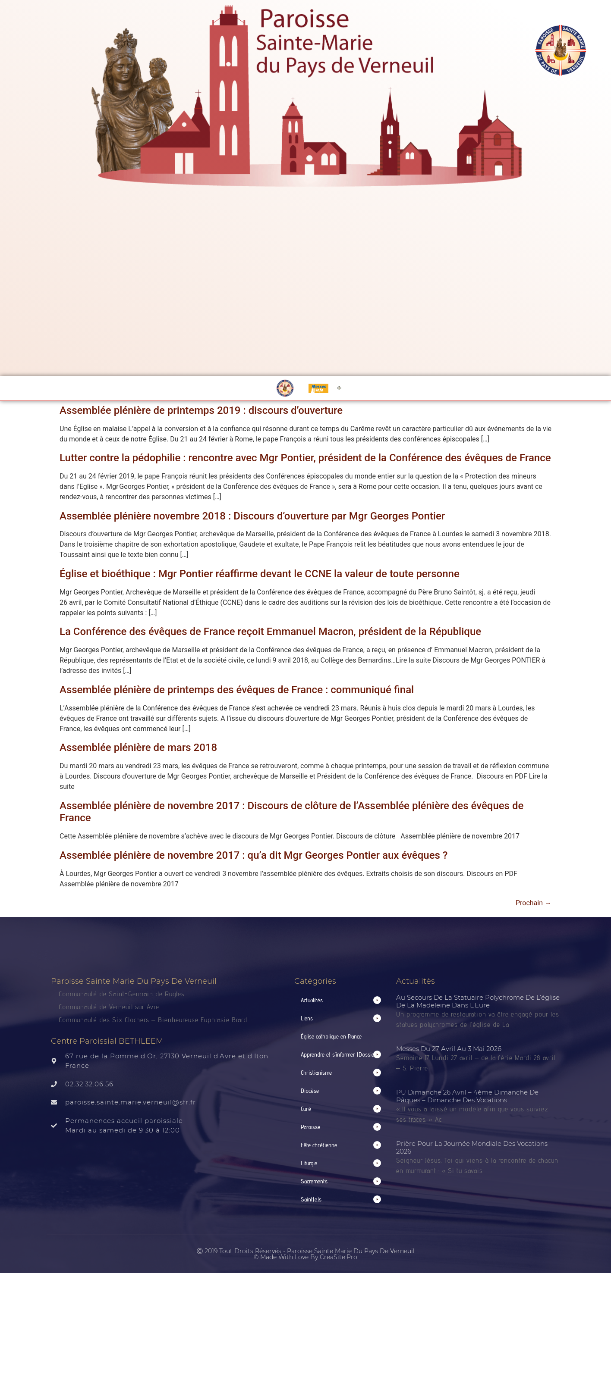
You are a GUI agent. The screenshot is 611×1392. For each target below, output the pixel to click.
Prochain (533, 903)
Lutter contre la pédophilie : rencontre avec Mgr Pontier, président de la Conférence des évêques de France (305, 458)
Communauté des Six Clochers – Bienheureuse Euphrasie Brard (154, 1020)
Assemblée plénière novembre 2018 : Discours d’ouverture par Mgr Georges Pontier (252, 516)
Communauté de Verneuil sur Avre (109, 1007)
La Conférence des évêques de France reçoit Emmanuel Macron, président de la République (270, 632)
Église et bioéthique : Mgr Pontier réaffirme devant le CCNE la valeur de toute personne (260, 574)
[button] (340, 1000)
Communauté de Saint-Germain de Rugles (122, 994)
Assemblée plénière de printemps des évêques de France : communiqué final (237, 690)
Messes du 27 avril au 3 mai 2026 (448, 1049)
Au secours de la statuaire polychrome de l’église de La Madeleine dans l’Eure (478, 1001)
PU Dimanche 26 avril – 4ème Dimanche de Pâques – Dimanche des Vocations (467, 1096)
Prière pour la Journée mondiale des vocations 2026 (472, 1147)
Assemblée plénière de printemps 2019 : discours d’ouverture (201, 410)
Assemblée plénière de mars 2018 (138, 747)
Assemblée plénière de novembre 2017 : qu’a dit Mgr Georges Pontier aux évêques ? (253, 855)
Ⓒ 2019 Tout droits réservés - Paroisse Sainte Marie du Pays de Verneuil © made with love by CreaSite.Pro (306, 1254)
